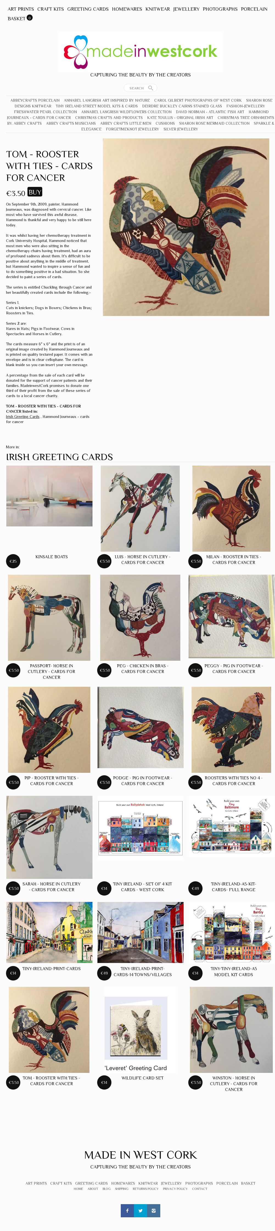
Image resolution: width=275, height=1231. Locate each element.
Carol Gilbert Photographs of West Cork (198, 100)
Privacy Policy (175, 1189)
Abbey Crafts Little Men (125, 123)
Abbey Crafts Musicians (71, 123)
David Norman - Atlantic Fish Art (210, 112)
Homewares (127, 9)
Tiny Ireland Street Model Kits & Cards (97, 106)
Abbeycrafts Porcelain (35, 100)
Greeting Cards (88, 9)
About (93, 1189)
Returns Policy (146, 1189)
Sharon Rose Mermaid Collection (214, 123)
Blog (107, 1189)
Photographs (220, 9)
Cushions (165, 123)
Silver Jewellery (181, 129)
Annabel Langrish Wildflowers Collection (126, 112)
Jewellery (186, 9)
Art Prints (21, 9)
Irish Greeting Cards (23, 416)
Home (78, 1189)
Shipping (121, 1189)
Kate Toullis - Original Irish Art (180, 117)
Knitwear (157, 9)
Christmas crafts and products (109, 117)
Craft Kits (50, 9)
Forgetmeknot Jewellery (132, 129)
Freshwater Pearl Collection (45, 112)
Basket (17, 18)
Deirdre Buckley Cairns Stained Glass (182, 106)
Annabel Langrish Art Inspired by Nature (107, 100)
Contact (199, 1189)
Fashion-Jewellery (245, 106)
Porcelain (254, 9)
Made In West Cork (140, 1154)
